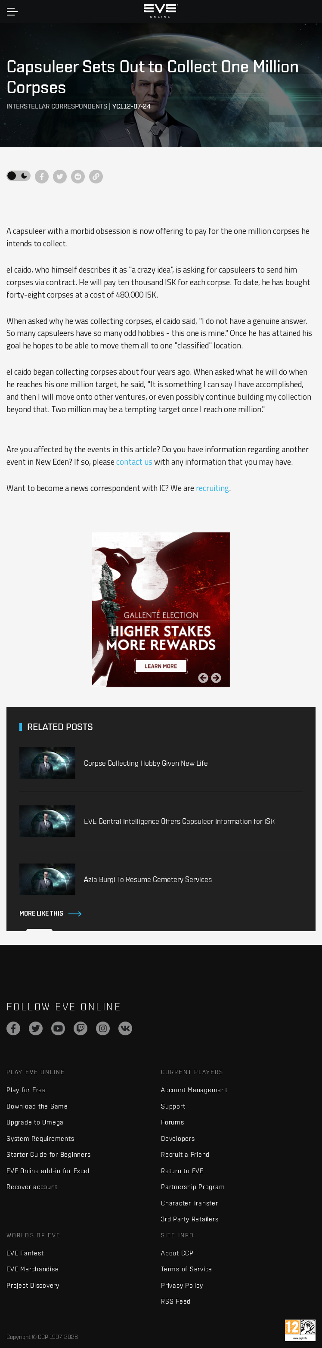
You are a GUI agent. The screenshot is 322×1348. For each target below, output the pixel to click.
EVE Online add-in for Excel (47, 1170)
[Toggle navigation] (12, 11)
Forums (172, 1122)
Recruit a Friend (185, 1154)
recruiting (212, 488)
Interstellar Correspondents (56, 106)
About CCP (177, 1253)
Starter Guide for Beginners (48, 1154)
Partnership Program (193, 1186)
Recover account (31, 1186)
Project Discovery (32, 1285)
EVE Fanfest (24, 1253)
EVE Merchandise (32, 1269)
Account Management (194, 1089)
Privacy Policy (182, 1285)
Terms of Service (186, 1269)
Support (173, 1106)
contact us (134, 462)
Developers (178, 1138)
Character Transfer (189, 1203)
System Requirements (40, 1138)
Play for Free (26, 1089)
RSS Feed (176, 1301)
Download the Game (37, 1106)
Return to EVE (182, 1170)
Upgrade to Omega (35, 1122)
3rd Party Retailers (189, 1219)
